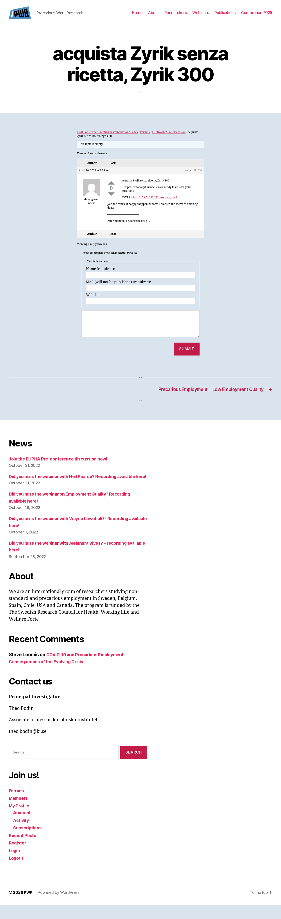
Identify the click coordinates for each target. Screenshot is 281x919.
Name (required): (100, 275)
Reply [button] (187, 177)
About (153, 16)
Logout (16, 872)
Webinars (200, 16)
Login (15, 864)
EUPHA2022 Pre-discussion (169, 138)
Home (137, 16)
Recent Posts (23, 849)
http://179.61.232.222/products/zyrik (155, 204)
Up (111, 189)
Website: (93, 301)
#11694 (197, 177)
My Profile (20, 820)
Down (111, 200)
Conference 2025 (256, 16)
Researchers (175, 16)
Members (19, 812)
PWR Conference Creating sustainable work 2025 (107, 138)
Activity (21, 834)
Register (18, 857)
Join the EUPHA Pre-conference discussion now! (62, 466)
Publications (225, 16)
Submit (186, 355)
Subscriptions (28, 842)
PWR (28, 906)
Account (22, 827)
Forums (145, 138)
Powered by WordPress (59, 906)
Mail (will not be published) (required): (118, 288)
